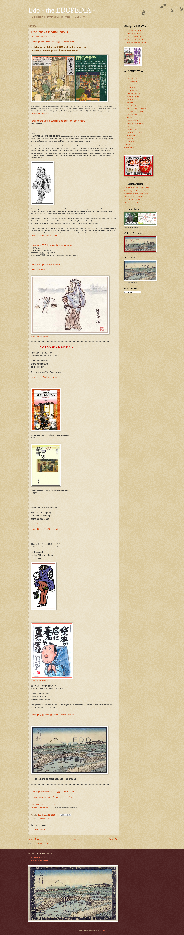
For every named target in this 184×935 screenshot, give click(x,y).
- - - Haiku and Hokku (131, 105)
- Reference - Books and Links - (134, 39)
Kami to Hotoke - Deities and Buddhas (137, 188)
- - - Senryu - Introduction (132, 36)
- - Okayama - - (129, 141)
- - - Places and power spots (133, 123)
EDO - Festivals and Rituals (133, 197)
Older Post (114, 839)
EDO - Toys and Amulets (132, 200)
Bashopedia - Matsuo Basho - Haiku (136, 194)
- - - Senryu (127, 126)
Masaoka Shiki (129, 147)
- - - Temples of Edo (130, 135)
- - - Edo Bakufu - (129, 99)
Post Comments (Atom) (45, 844)
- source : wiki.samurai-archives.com (44, 235)
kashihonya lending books (49, 32)
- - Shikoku (127, 144)
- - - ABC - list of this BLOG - (133, 30)
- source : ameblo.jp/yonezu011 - (42, 113)
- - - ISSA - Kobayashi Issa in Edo (135, 111)
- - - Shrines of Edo (130, 129)
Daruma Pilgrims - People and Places (136, 191)
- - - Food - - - (128, 102)
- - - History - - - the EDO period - (135, 108)
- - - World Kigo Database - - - (38, 860)
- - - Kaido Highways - (131, 78)
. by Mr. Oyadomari (37, 524)
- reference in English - (39, 269)
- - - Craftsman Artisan (131, 96)
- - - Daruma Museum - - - (36, 857)
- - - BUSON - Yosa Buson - (133, 93)
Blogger (102, 930)
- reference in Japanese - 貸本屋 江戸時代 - (46, 265)
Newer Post (33, 839)
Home (74, 839)
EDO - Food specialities (132, 203)
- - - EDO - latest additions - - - (134, 33)
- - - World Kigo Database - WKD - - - (136, 42)
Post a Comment (39, 829)
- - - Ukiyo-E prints (130, 138)
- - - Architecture (129, 87)
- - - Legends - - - (129, 117)
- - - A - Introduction (130, 81)
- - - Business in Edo (43, 818)
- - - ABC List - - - (129, 84)
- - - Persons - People (131, 120)
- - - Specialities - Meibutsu (133, 132)
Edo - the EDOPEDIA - (61, 10)
